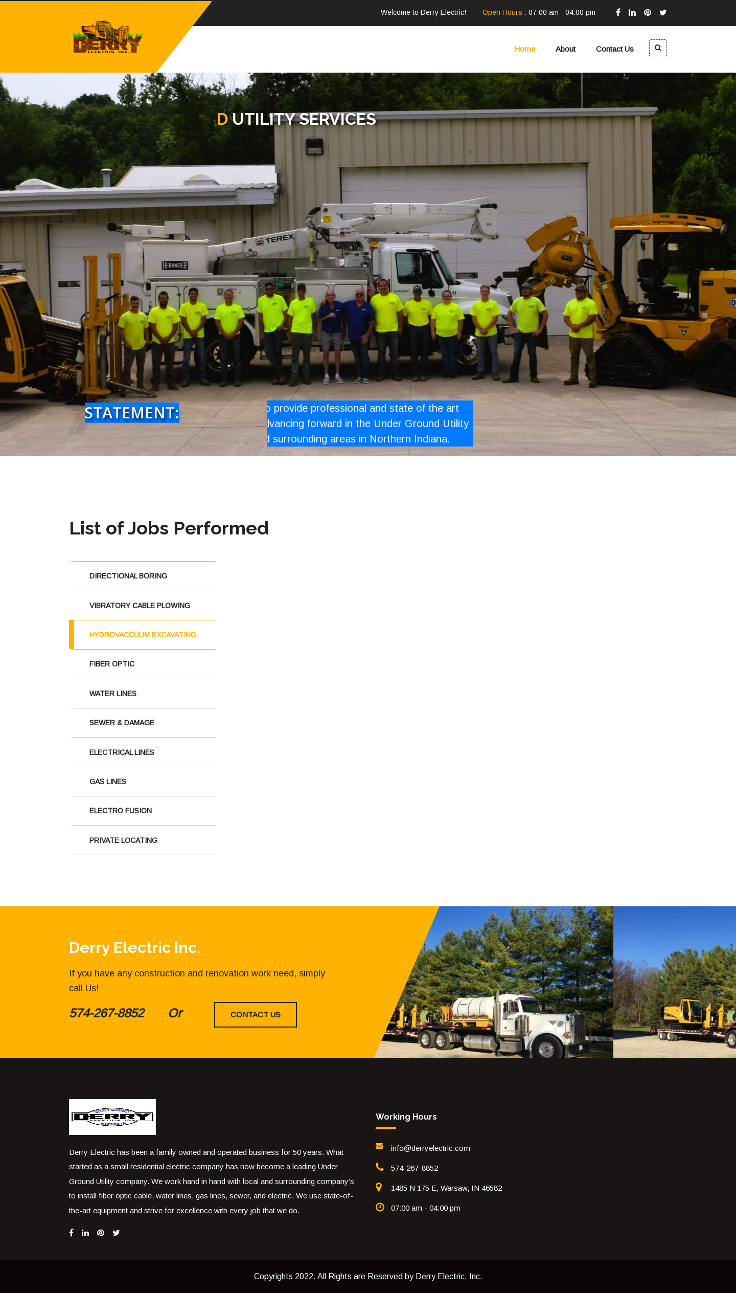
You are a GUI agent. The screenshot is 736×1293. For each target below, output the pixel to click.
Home (524, 48)
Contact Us (615, 48)
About (566, 48)
